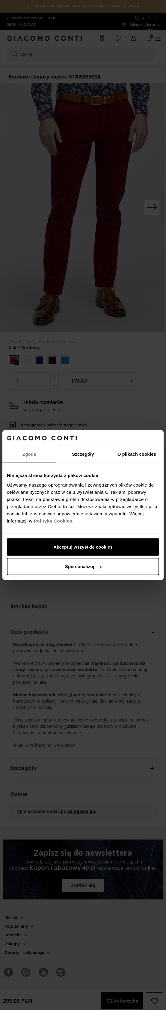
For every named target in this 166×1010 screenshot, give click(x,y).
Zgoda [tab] (29, 454)
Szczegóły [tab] (83, 454)
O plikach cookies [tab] (136, 454)
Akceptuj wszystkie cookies (83, 546)
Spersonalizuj (83, 566)
